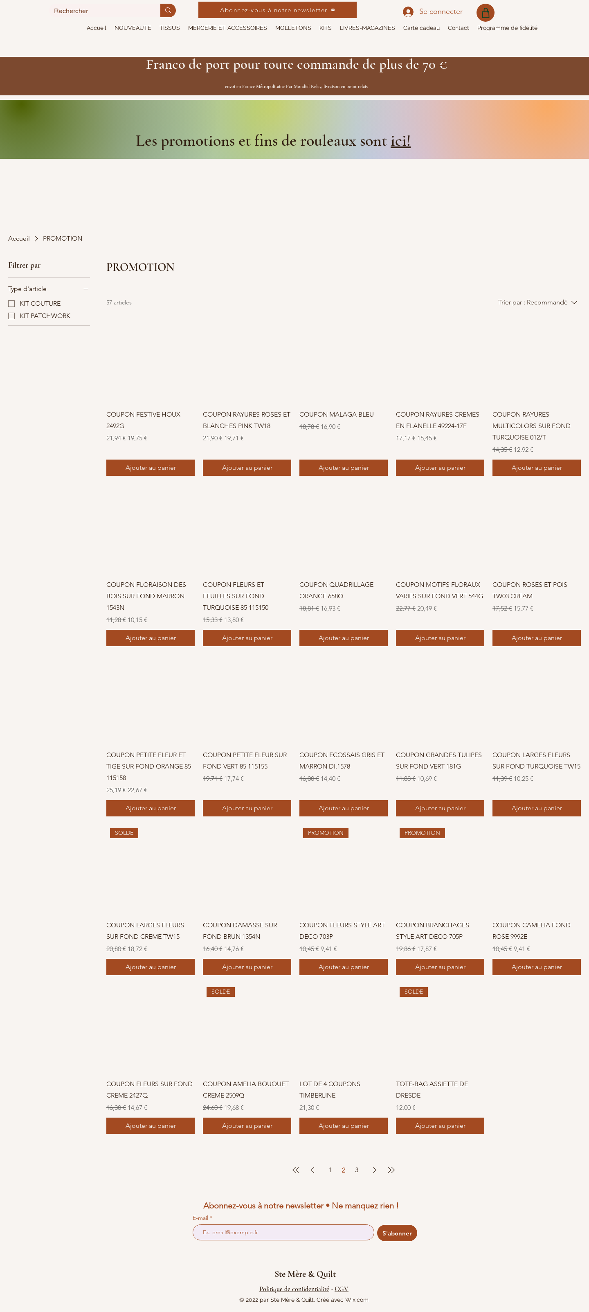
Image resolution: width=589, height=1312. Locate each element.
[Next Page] (375, 1170)
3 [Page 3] (356, 1170)
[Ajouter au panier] (150, 468)
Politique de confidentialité (294, 1289)
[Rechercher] (98, 11)
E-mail (201, 1218)
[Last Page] (391, 1170)
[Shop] (486, 13)
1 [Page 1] (330, 1170)
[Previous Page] (312, 1170)
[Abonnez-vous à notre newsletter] (277, 10)
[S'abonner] (397, 1233)
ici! (401, 140)
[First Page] (296, 1170)
